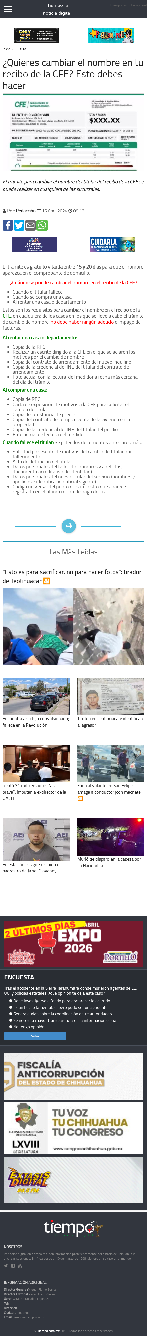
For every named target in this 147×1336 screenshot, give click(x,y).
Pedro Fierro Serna (30, 1294)
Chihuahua (17, 1312)
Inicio (6, 48)
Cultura (21, 48)
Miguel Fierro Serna (30, 1289)
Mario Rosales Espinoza (27, 1298)
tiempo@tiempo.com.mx (26, 1317)
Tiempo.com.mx (48, 1331)
